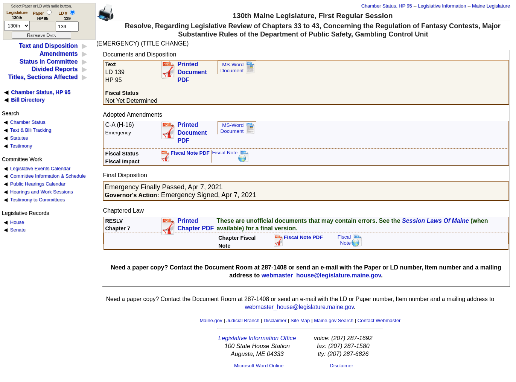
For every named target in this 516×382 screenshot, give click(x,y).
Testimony (21, 146)
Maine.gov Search (333, 320)
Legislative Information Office (257, 338)
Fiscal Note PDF (190, 153)
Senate (18, 230)
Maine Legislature (491, 6)
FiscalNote (344, 240)
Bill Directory (28, 100)
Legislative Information (442, 6)
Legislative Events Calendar (40, 168)
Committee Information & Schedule (48, 176)
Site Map (300, 320)
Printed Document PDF (192, 70)
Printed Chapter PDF (195, 225)
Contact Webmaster (379, 320)
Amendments (59, 53)
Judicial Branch (242, 320)
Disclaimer (274, 320)
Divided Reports (55, 69)
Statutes (19, 138)
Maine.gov (211, 320)
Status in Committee (49, 61)
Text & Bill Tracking (30, 130)
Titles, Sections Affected (43, 77)
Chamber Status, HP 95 (386, 6)
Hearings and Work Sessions (41, 192)
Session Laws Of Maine (435, 221)
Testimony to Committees (37, 199)
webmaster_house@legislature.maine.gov (321, 275)
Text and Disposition (48, 46)
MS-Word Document (232, 67)
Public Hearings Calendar (37, 184)
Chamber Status (28, 122)
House (17, 222)
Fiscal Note (224, 152)
